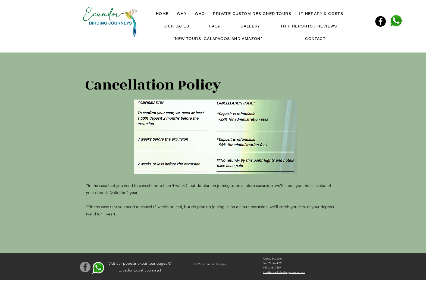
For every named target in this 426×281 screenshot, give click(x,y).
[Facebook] (380, 21)
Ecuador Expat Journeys (139, 270)
